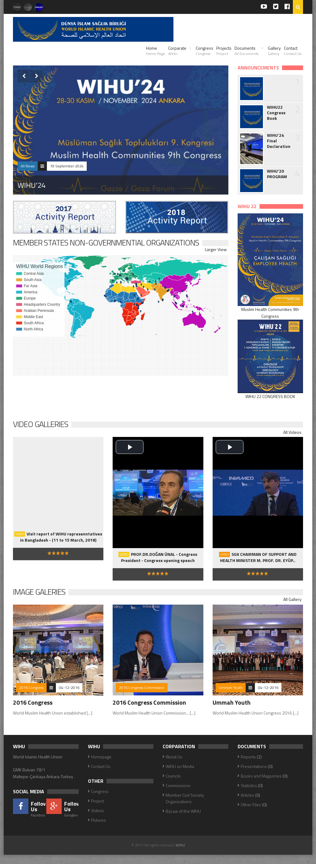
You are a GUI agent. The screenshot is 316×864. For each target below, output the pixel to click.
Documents (247, 51)
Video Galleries (40, 424)
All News (28, 166)
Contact (292, 51)
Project (97, 801)
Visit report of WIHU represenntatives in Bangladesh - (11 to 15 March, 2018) (58, 537)
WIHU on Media (180, 766)
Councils (173, 776)
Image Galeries (39, 592)
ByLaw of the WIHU (183, 811)
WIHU (180, 845)
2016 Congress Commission (141, 687)
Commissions (178, 785)
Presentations (254, 766)
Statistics (249, 785)
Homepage (101, 756)
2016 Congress (31, 687)
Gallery (274, 51)
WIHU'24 (31, 185)
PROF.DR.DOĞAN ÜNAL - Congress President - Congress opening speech (157, 557)
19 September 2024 (67, 166)
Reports (248, 756)
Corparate (177, 51)
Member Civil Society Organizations (185, 798)
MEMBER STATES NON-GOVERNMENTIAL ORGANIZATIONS (106, 243)
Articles (247, 795)
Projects (223, 51)
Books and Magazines (261, 776)
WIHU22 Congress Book (276, 112)
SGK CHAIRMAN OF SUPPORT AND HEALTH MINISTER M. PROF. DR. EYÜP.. (258, 557)
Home (155, 51)
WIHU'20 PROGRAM (277, 173)
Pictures (98, 820)
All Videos (292, 432)
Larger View (216, 249)
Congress (204, 51)
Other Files (251, 804)
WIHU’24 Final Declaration (278, 140)
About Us (174, 756)
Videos (97, 810)
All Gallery (292, 599)
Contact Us (100, 766)
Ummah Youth (231, 687)
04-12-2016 (69, 687)
